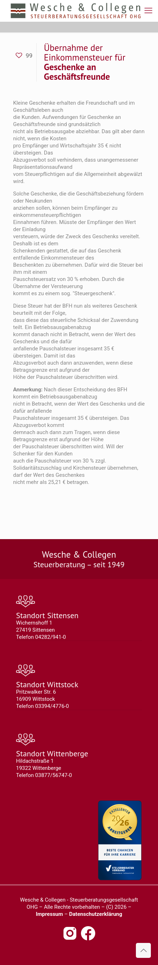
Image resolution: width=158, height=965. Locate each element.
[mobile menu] (148, 11)
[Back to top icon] (143, 950)
